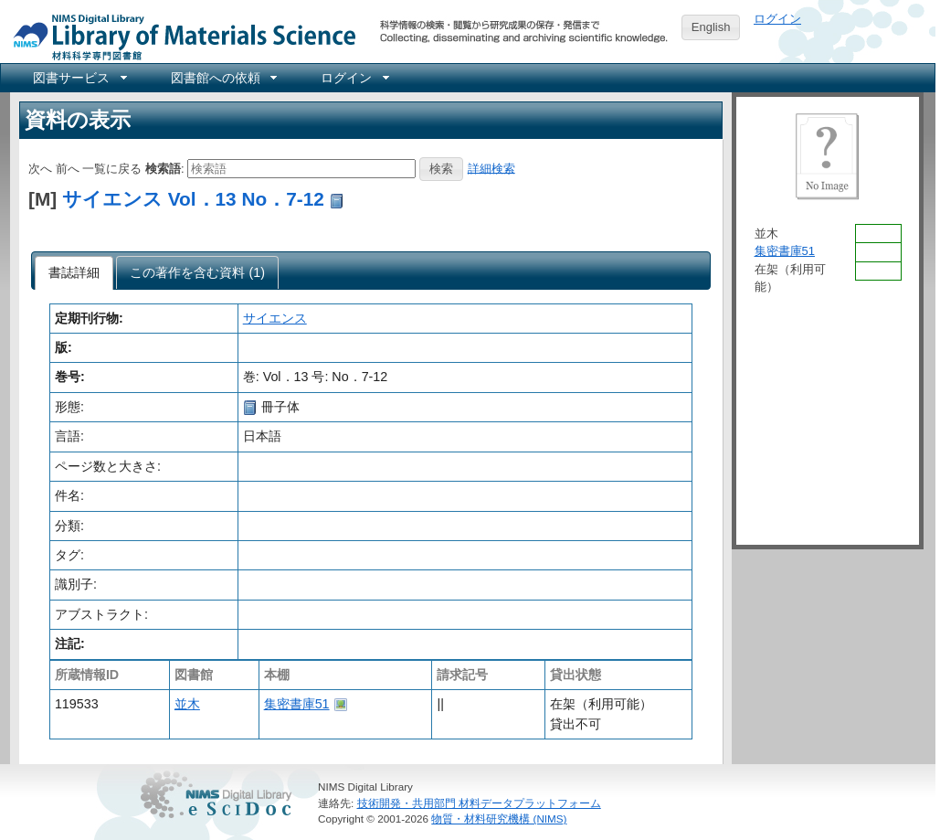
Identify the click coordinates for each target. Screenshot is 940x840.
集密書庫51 (297, 703)
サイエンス (275, 318)
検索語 (163, 168)
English (711, 27)
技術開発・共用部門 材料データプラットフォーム (479, 803)
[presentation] (74, 273)
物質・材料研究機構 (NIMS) (498, 818)
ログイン (777, 19)
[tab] (74, 273)
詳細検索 (491, 168)
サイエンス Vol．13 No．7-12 (193, 198)
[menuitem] (78, 77)
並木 (187, 703)
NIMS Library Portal (179, 36)
